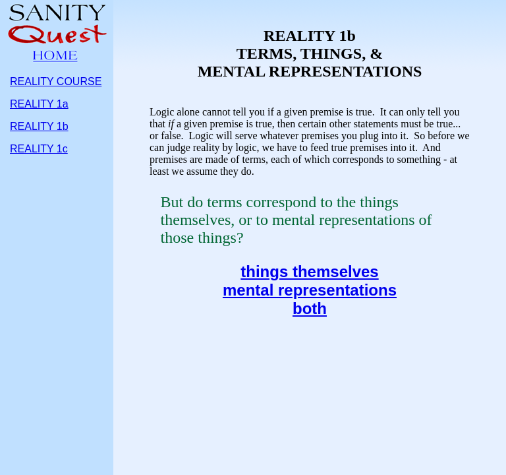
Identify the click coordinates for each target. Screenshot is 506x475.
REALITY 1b (39, 126)
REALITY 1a (39, 104)
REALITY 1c (39, 148)
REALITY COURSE (55, 81)
